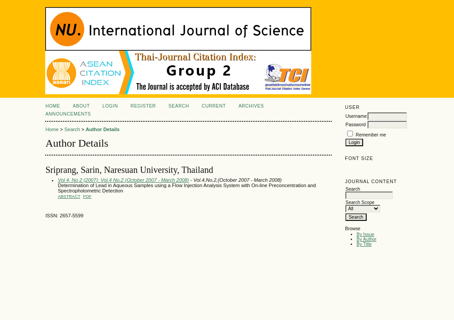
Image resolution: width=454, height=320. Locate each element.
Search (178, 106)
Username (356, 116)
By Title (364, 244)
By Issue (365, 234)
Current (214, 106)
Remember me (371, 134)
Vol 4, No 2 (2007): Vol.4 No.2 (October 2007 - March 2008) (123, 180)
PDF (87, 196)
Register (143, 106)
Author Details (102, 129)
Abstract (69, 196)
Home (52, 106)
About (81, 106)
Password (355, 124)
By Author (366, 239)
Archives (251, 106)
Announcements (68, 114)
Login (110, 106)
